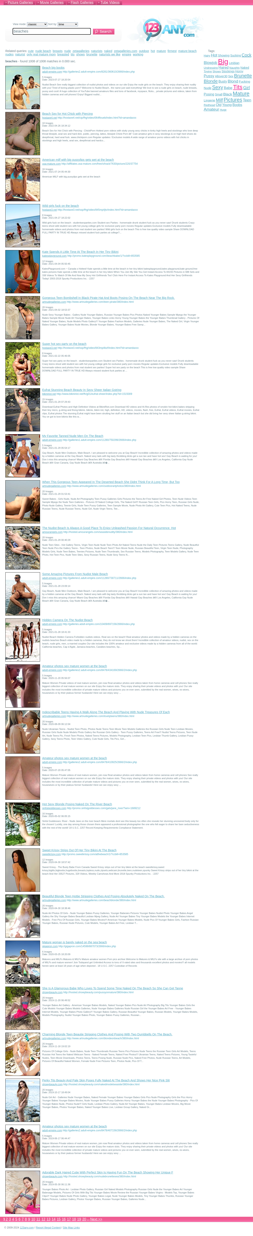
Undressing (211, 67)
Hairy (207, 55)
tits (73, 54)
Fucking (244, 81)
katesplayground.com (54, 255)
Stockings (228, 71)
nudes (9, 54)
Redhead (209, 105)
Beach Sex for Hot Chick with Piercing (67, 113)
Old (218, 105)
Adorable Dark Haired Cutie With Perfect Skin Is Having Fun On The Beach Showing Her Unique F (107, 1172)
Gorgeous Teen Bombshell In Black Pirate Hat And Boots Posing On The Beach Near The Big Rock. (108, 298)
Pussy (209, 76)
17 (69, 1219)
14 (53, 1219)
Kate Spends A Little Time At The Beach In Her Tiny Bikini (80, 251)
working (138, 54)
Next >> (96, 1219)
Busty (223, 81)
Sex (230, 76)
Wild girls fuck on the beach (60, 205)
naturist (20, 54)
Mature (241, 94)
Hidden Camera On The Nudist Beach (67, 620)
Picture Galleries (20, 2)
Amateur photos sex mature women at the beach (74, 666)
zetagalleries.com (125, 51)
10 (33, 1219)
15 (59, 1219)
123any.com (27, 1227)
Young (227, 105)
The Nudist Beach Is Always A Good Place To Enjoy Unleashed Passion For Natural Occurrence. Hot (109, 528)
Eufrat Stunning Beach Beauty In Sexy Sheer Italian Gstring (81, 390)
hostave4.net (49, 117)
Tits (238, 87)
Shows (217, 71)
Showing (224, 55)
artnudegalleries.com (54, 301)
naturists (96, 51)
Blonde (211, 81)
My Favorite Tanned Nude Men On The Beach (72, 436)
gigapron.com (50, 946)
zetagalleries (81, 51)
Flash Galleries (82, 2)
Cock (247, 55)
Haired (224, 67)
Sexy (217, 87)
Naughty (234, 67)
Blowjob (210, 63)
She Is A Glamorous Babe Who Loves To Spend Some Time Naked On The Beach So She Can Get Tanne (112, 988)
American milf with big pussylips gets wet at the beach (78, 159)
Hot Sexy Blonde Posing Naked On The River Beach (77, 804)
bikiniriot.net (49, 393)
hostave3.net (49, 209)
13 (49, 1219)
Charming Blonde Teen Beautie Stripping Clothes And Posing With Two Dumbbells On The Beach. (107, 1034)
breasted (63, 54)
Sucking (235, 55)
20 (84, 1219)
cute (31, 51)
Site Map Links (71, 1227)
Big (223, 62)
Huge (223, 109)
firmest (172, 51)
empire (126, 54)
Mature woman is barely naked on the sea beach (74, 942)
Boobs (237, 105)
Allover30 (221, 76)
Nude (207, 88)
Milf (219, 99)
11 (38, 1219)
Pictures (233, 100)
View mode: (30, 24)
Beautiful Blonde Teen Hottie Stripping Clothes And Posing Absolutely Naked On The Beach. (103, 896)
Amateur (211, 109)
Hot (214, 55)
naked (108, 51)
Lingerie (209, 100)
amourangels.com (52, 532)
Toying (208, 71)
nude (67, 51)
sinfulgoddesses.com (54, 808)
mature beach (187, 51)
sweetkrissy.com (51, 854)
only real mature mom (41, 54)
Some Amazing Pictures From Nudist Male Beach (75, 574)
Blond (233, 81)
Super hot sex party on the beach (64, 344)
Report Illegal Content (48, 1227)
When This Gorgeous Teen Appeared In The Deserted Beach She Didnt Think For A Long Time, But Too (111, 482)
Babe (228, 88)
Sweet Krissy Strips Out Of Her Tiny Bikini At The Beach (79, 850)
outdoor (144, 51)
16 (64, 1219)
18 (74, 1219)
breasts (58, 51)
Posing (209, 94)
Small (218, 94)
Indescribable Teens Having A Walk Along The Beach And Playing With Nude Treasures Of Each (106, 712)
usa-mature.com (51, 163)
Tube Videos (110, 2)
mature (161, 51)
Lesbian (234, 63)
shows (80, 54)
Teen (247, 100)
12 (43, 1219)
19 (79, 1219)
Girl (246, 87)
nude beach (43, 51)
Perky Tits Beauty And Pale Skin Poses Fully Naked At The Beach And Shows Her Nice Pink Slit (106, 1080)
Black (227, 94)
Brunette (243, 75)
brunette (91, 54)
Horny (239, 71)
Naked (244, 67)
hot (153, 51)
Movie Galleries (51, 2)
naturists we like (109, 54)
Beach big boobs (53, 67)
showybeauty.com (52, 992)
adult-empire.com (52, 71)
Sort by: (63, 24)
